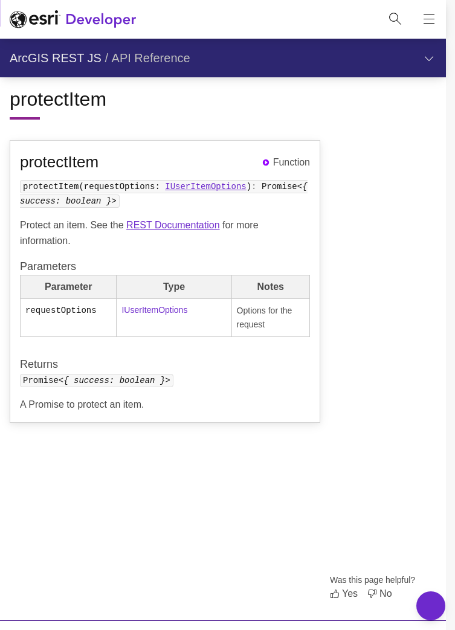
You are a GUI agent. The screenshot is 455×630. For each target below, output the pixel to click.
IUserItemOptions (205, 185)
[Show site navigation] (429, 19)
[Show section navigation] (429, 58)
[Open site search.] (395, 19)
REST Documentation (172, 225)
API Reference (151, 58)
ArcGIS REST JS (56, 58)
